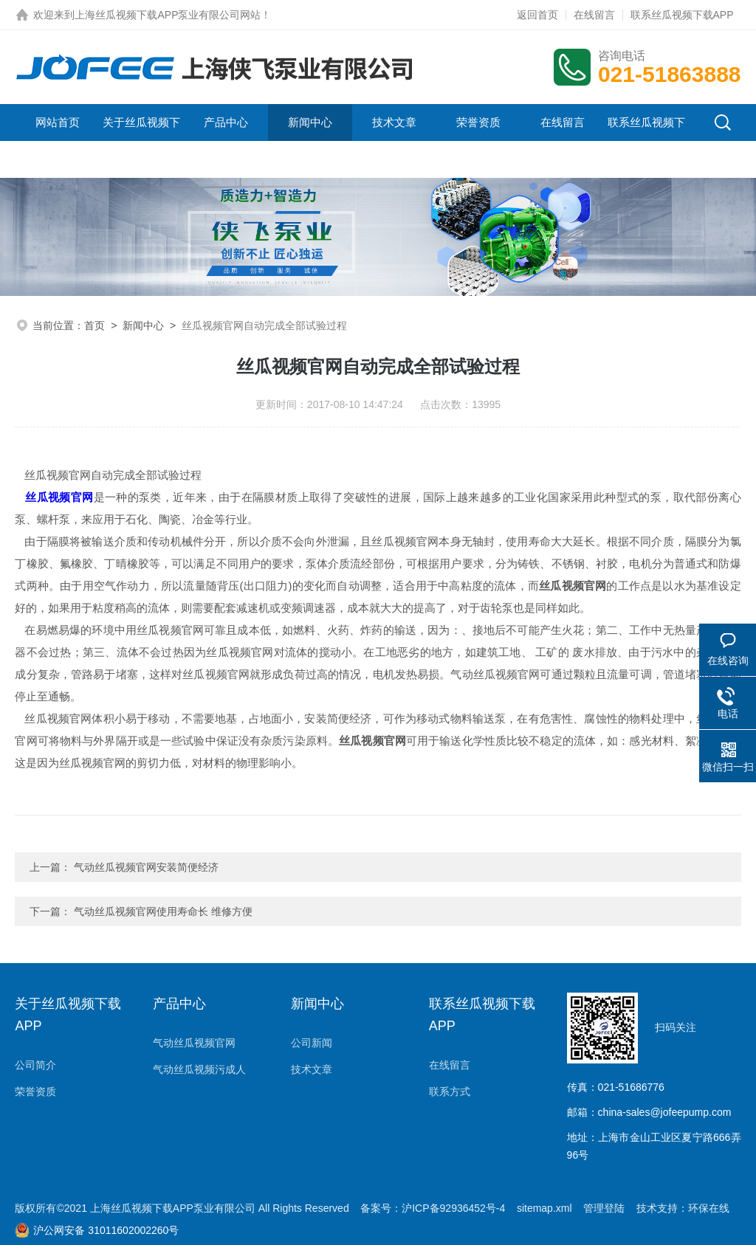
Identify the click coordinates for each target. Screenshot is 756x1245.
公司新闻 (311, 1043)
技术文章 (394, 122)
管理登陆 (604, 1208)
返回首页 (537, 15)
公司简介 (35, 1065)
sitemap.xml (544, 1208)
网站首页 (57, 122)
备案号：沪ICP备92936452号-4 (432, 1208)
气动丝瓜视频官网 (194, 1043)
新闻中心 (310, 122)
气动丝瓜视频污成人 (199, 1069)
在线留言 (594, 15)
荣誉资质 (478, 122)
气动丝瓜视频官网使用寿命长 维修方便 (163, 911)
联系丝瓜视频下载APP (682, 15)
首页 (94, 325)
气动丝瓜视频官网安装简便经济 (146, 867)
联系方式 (449, 1091)
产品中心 (226, 122)
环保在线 (708, 1208)
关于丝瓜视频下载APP (141, 140)
